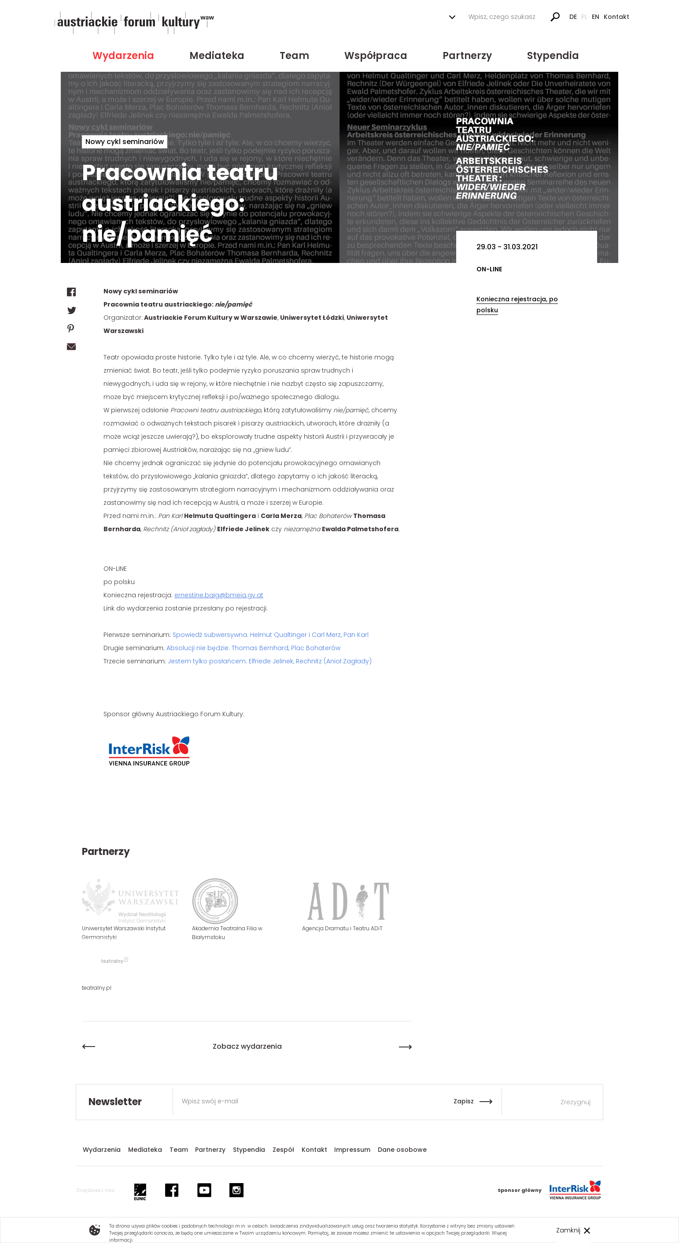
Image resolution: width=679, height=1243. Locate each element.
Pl (584, 16)
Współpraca (375, 56)
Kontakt (616, 16)
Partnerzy (467, 56)
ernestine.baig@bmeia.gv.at (218, 595)
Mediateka (216, 56)
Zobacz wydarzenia (247, 1046)
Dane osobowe (402, 1150)
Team (294, 56)
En (595, 16)
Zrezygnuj (575, 1102)
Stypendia (553, 56)
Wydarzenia (123, 56)
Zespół (283, 1150)
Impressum (352, 1150)
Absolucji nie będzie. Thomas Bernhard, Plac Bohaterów (253, 648)
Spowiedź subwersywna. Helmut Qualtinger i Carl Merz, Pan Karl (271, 634)
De (573, 16)
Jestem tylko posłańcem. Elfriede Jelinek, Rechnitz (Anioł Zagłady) (270, 661)
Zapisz (464, 1101)
